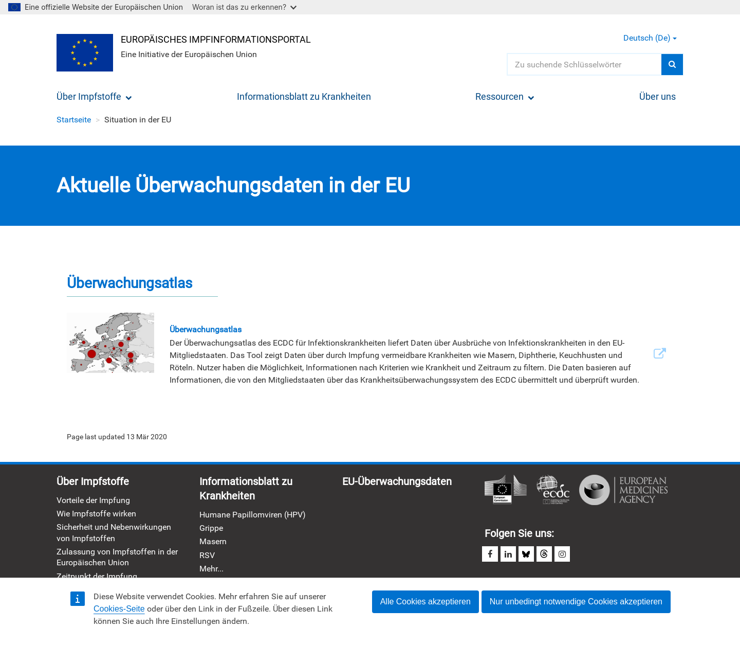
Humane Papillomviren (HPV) (252, 514)
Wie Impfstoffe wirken (96, 513)
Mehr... (211, 569)
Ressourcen (504, 96)
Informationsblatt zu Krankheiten (304, 96)
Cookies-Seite (119, 608)
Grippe (211, 528)
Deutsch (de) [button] (650, 38)
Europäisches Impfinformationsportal (216, 39)
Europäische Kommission (506, 490)
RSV (207, 555)
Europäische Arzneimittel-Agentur (623, 490)
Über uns (657, 96)
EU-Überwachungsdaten (397, 482)
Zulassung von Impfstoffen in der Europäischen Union (117, 557)
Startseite (74, 119)
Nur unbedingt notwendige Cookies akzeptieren (576, 601)
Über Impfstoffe (94, 96)
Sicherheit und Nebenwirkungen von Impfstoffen (114, 533)
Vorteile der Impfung (93, 500)
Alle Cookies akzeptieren (425, 601)
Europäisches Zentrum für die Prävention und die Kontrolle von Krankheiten (552, 490)
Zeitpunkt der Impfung (97, 576)
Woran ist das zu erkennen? (244, 7)
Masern (213, 542)
